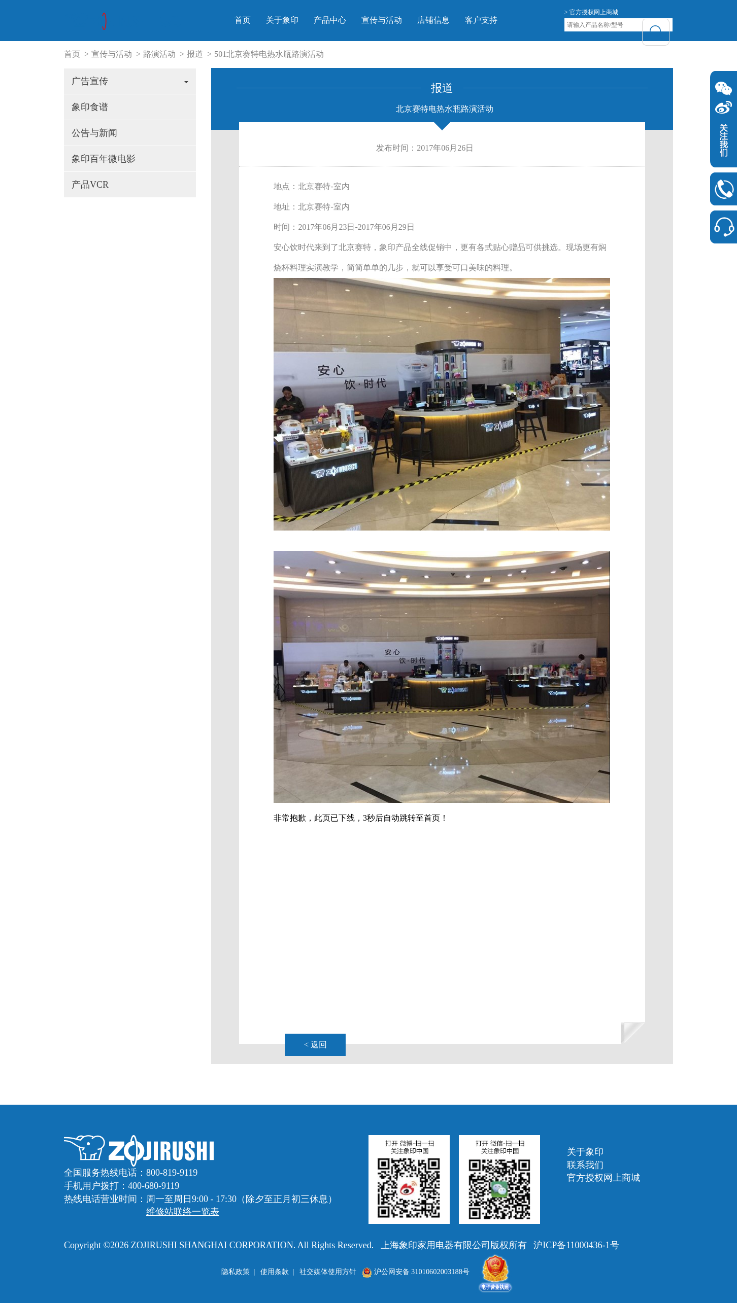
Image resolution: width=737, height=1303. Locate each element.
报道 (195, 54)
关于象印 (297, 20)
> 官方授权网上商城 (591, 12)
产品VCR (90, 185)
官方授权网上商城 (603, 1178)
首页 (257, 20)
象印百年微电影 (104, 159)
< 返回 (315, 1044)
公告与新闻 (94, 133)
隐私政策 (235, 1271)
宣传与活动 (396, 20)
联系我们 (585, 1165)
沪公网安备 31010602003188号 (416, 1271)
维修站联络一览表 (182, 1212)
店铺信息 (448, 20)
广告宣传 (130, 81)
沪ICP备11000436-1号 (576, 1245)
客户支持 (496, 20)
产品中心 (344, 20)
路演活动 (159, 54)
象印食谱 (90, 107)
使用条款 (274, 1271)
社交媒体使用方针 (327, 1271)
